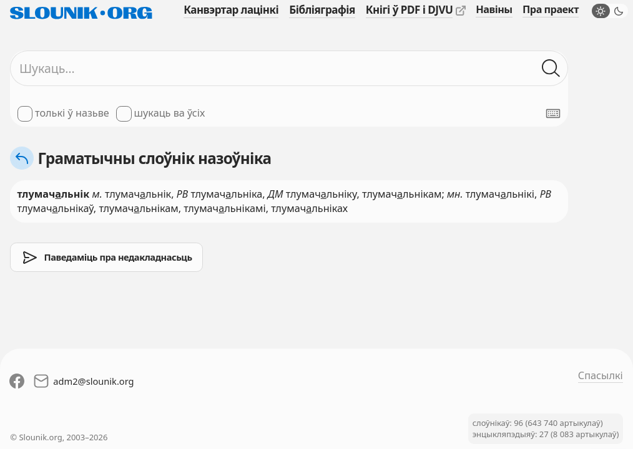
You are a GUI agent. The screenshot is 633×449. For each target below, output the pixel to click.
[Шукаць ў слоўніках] (551, 68)
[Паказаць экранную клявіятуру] (553, 113)
